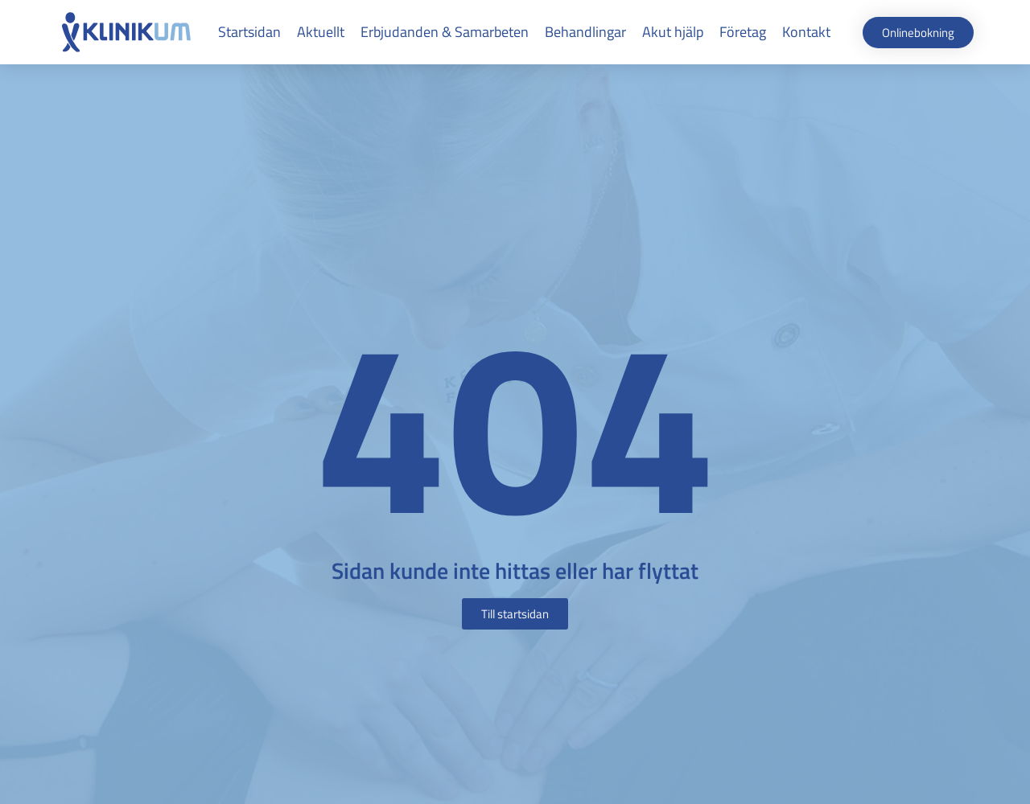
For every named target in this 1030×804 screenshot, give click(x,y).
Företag (742, 32)
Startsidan (249, 32)
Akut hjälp (672, 32)
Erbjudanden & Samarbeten (444, 32)
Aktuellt (320, 32)
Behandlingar (585, 32)
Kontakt (806, 32)
